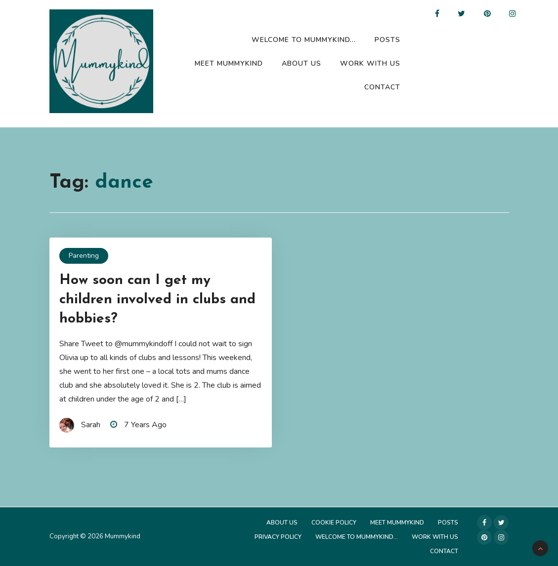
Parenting (84, 255)
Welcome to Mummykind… (304, 39)
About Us (301, 63)
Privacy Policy (278, 537)
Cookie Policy (333, 522)
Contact (382, 87)
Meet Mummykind (229, 63)
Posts (387, 39)
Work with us (370, 63)
